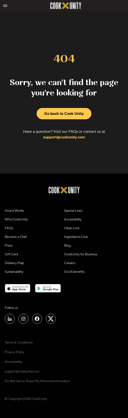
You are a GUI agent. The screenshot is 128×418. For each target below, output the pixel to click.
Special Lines (73, 211)
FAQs (9, 228)
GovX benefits (74, 272)
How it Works (14, 211)
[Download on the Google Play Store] (48, 288)
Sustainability (14, 272)
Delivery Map (14, 263)
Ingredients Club (76, 237)
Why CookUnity (16, 219)
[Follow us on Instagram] (23, 319)
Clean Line (71, 228)
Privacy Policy (14, 352)
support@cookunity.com (64, 137)
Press (9, 246)
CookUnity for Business (81, 254)
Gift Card (11, 254)
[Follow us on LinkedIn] (10, 319)
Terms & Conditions (18, 342)
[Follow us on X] (51, 319)
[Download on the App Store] (17, 288)
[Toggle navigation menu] (5, 5)
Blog (67, 246)
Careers (69, 263)
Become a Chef (16, 237)
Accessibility (72, 219)
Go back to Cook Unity (64, 113)
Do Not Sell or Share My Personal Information (37, 381)
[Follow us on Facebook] (37, 319)
